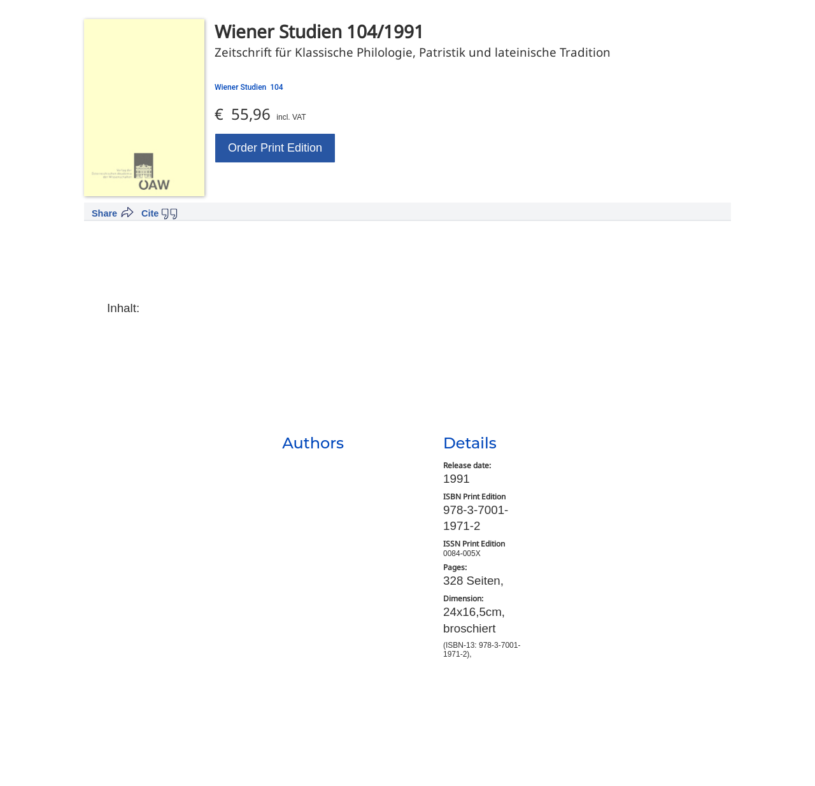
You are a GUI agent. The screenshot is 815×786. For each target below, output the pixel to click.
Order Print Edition (275, 147)
